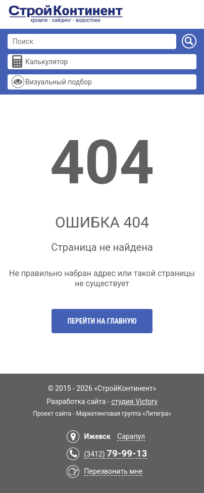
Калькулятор (46, 62)
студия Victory (134, 401)
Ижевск (97, 436)
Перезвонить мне (113, 471)
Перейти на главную (101, 321)
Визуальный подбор (58, 82)
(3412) (115, 454)
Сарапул (131, 436)
